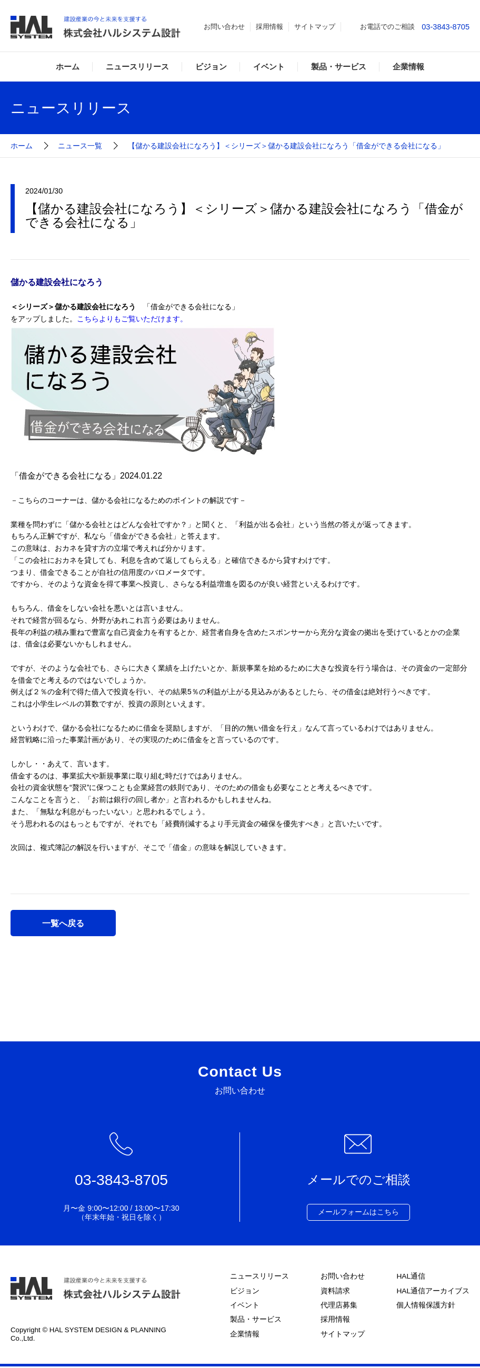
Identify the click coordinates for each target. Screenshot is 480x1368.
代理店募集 (338, 1306)
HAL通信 (410, 1276)
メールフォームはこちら (358, 1212)
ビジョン (211, 66)
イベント (269, 66)
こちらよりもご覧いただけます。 (132, 319)
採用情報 (269, 27)
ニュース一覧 (80, 145)
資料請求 (334, 1292)
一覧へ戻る (63, 923)
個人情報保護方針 (425, 1306)
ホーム (67, 66)
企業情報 (408, 66)
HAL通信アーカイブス (432, 1292)
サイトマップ (314, 27)
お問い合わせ (224, 27)
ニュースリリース (137, 66)
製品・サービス (338, 66)
